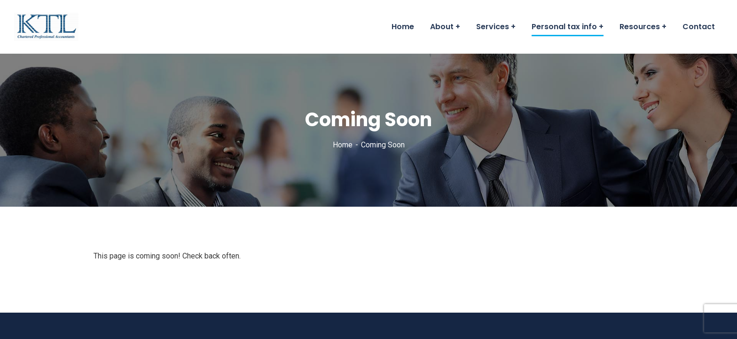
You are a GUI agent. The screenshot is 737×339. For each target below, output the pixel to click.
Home (343, 144)
